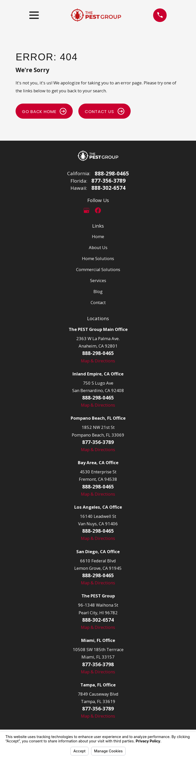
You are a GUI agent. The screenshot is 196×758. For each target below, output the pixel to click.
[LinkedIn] (110, 210)
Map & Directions (98, 361)
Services (98, 280)
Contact (98, 302)
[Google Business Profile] (86, 210)
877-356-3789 (108, 180)
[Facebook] (98, 210)
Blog (98, 291)
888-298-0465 (112, 173)
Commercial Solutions (98, 269)
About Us (98, 247)
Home (98, 236)
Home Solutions (98, 258)
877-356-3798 (98, 664)
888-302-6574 (108, 188)
